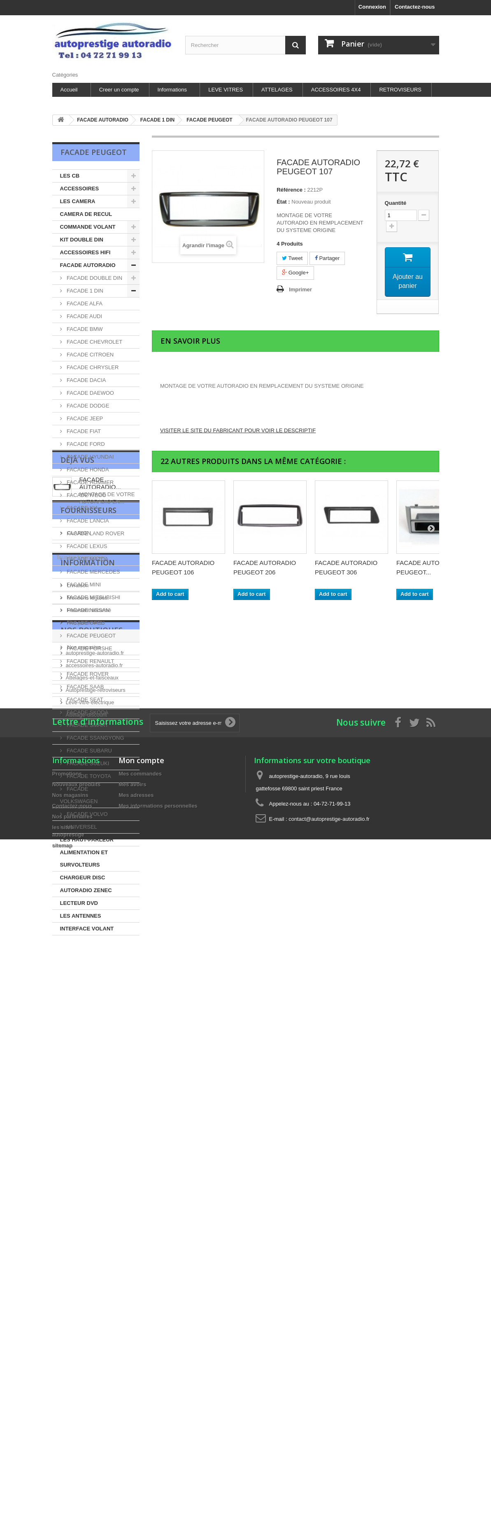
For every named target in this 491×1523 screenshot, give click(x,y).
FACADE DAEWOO (89, 393)
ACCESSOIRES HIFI (85, 252)
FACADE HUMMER (89, 482)
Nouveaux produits (76, 1410)
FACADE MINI (83, 584)
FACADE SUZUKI (87, 763)
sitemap (62, 1471)
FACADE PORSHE (88, 648)
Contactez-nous (415, 7)
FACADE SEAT (84, 699)
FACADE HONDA (87, 469)
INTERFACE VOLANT (87, 929)
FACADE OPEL (84, 623)
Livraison (77, 1123)
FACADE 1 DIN (84, 291)
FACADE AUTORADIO (88, 265)
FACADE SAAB (84, 687)
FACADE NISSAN (87, 610)
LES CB (70, 176)
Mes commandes (140, 1399)
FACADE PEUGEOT (90, 636)
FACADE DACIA (85, 380)
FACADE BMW (84, 329)
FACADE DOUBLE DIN (94, 278)
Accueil (69, 90)
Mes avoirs (132, 1410)
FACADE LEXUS (86, 546)
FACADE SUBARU (88, 750)
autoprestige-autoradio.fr (95, 1233)
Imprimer (300, 289)
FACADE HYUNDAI (89, 457)
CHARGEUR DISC (82, 877)
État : (283, 202)
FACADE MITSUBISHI (93, 597)
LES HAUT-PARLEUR (87, 839)
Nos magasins (83, 1184)
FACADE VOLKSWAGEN (79, 795)
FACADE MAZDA (87, 559)
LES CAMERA (77, 201)
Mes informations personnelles (158, 1431)
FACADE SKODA (87, 712)
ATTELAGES (277, 90)
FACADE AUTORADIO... (100, 981)
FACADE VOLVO (86, 814)
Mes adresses (136, 1421)
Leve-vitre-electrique (90, 1282)
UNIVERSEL (81, 827)
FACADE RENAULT (89, 661)
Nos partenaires (85, 1160)
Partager (327, 258)
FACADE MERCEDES (92, 572)
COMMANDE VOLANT (88, 227)
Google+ (295, 272)
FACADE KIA (81, 508)
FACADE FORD (85, 444)
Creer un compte (119, 90)
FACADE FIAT (83, 431)
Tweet (292, 258)
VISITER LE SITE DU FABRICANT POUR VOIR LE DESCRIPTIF (238, 430)
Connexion (372, 7)
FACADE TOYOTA (88, 776)
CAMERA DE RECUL (86, 214)
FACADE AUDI (83, 316)
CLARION (78, 1051)
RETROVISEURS (400, 90)
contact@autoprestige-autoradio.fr (329, 1444)
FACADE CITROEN (89, 354)
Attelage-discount (86, 1294)
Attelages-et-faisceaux (92, 1257)
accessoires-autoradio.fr (94, 1245)
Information (88, 1103)
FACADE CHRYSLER (92, 367)
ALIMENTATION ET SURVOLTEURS (84, 858)
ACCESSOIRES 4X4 (336, 90)
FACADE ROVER (87, 674)
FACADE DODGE (87, 406)
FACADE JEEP (84, 418)
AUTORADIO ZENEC (86, 890)
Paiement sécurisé (89, 1147)
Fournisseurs (88, 1031)
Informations (172, 90)
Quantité (396, 203)
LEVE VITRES (225, 90)
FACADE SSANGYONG (94, 738)
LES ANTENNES (80, 916)
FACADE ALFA (83, 303)
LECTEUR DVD (79, 903)
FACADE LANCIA (87, 521)
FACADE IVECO (86, 495)
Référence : (291, 190)
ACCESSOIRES (79, 188)
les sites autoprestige (92, 1172)
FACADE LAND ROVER (95, 533)
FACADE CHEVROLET (94, 342)
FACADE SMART (87, 725)
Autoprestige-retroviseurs (96, 1270)
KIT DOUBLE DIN (81, 240)
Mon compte (141, 1386)
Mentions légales (86, 1135)
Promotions (67, 1399)
